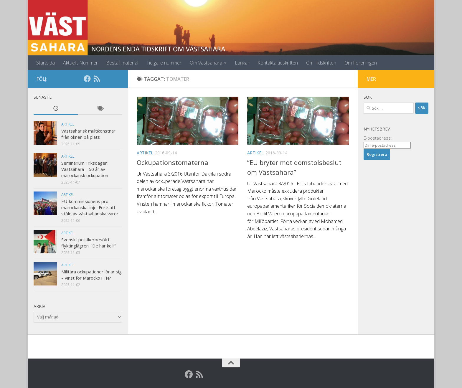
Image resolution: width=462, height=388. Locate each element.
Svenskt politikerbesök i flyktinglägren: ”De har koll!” (88, 243)
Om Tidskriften (321, 63)
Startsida (45, 63)
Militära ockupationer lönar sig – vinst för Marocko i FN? (91, 275)
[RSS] (96, 78)
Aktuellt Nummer (80, 63)
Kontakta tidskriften (278, 63)
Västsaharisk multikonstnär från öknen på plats (88, 134)
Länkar (242, 63)
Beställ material (122, 63)
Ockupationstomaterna (172, 162)
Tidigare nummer (164, 63)
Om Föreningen (360, 63)
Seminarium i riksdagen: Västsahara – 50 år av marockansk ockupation (84, 169)
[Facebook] (87, 78)
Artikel (145, 153)
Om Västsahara (206, 63)
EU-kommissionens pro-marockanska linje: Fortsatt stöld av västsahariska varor (89, 207)
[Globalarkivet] (106, 78)
